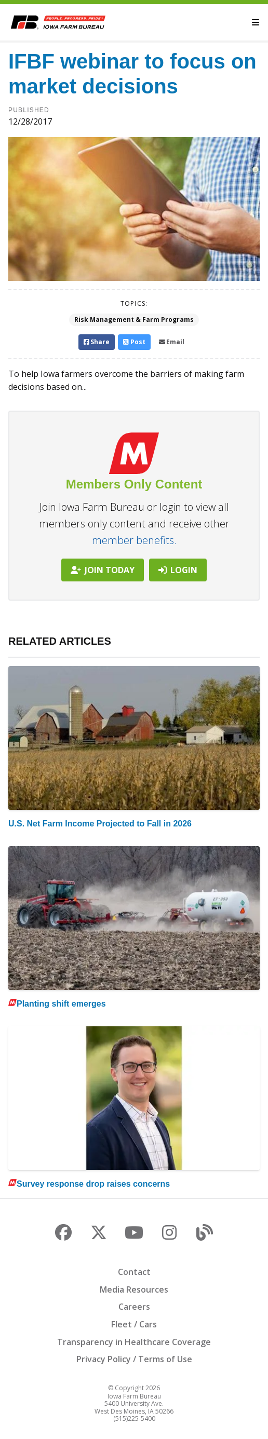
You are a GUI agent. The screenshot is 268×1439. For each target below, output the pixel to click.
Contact (134, 1272)
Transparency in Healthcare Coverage (134, 1342)
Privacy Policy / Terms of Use (134, 1359)
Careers (134, 1306)
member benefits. (134, 540)
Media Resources (134, 1289)
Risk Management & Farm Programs (134, 319)
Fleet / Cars (134, 1324)
